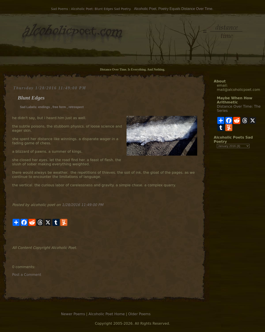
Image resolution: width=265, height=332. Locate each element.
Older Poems (139, 314)
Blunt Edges (31, 98)
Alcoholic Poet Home (107, 314)
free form (59, 107)
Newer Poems (73, 314)
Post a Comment (26, 275)
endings (44, 107)
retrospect (75, 107)
